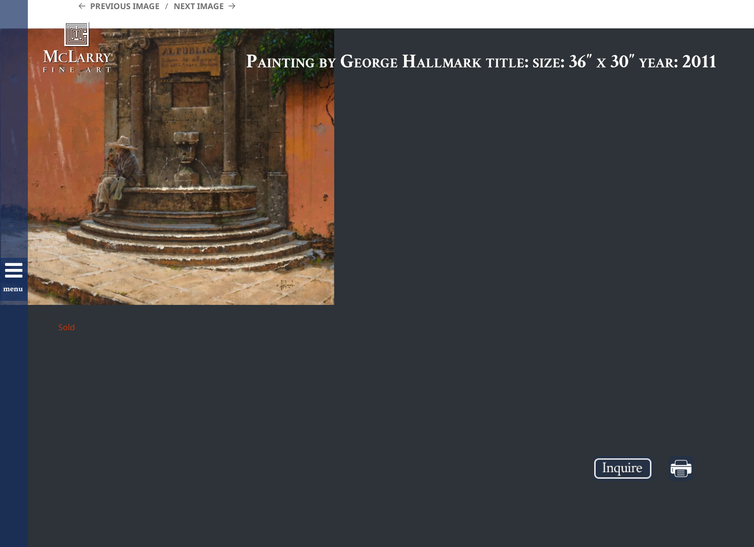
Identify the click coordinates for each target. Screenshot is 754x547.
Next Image (199, 6)
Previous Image (125, 6)
